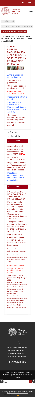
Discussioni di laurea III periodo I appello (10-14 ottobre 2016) (15, 291)
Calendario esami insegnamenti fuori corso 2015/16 (15, 151)
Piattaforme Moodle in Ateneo (17, 347)
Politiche (5, 386)
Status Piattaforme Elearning (16, 356)
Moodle (17, 377)
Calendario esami (15, 146)
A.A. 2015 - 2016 (8, 21)
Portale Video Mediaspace (16, 353)
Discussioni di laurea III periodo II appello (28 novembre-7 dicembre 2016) (16, 305)
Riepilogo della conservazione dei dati (15, 384)
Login (10, 382)
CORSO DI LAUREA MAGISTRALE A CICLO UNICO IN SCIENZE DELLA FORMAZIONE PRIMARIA (16, 55)
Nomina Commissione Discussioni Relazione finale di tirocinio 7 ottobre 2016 (17, 285)
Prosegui (17, 395)
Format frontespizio (15, 234)
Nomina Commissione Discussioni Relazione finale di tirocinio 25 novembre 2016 (17, 298)
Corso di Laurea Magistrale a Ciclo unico (18, 26)
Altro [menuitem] (30, 11)
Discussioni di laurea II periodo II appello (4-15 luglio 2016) (17, 278)
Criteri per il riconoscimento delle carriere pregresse (16, 117)
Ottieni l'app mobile (9, 389)
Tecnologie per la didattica (16, 350)
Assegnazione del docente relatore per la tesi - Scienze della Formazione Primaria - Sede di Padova (17, 226)
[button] (23, 3)
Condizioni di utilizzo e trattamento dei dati (17, 393)
